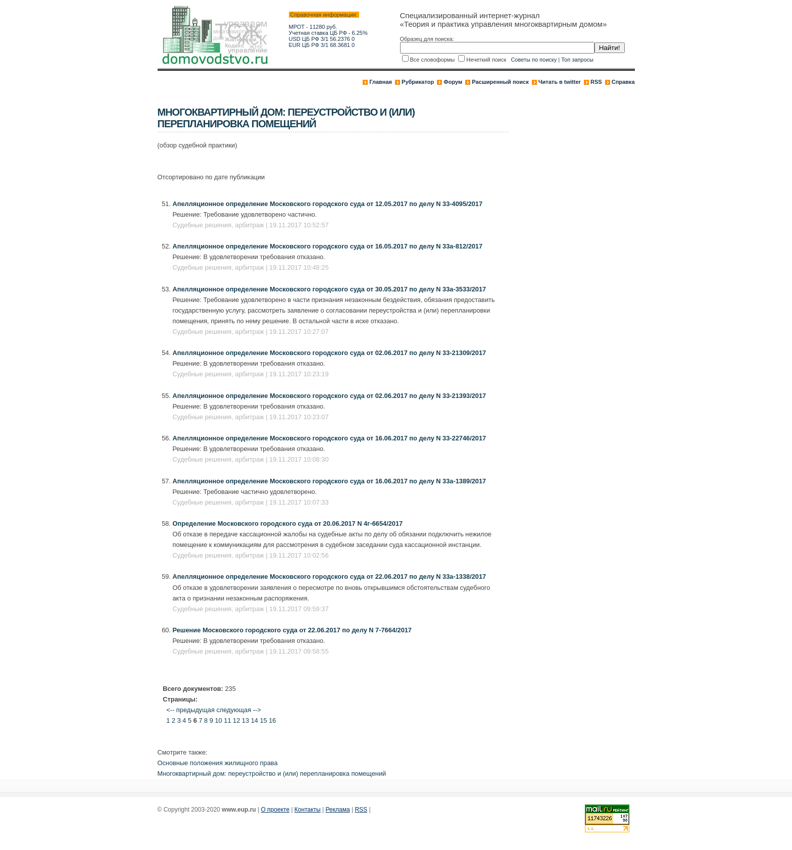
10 (218, 720)
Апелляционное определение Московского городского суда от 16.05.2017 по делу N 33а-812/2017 (328, 246)
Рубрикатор (418, 82)
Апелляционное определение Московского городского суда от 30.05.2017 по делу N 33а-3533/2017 (329, 289)
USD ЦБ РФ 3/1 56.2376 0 (322, 39)
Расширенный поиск (500, 82)
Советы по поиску (534, 60)
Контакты (307, 809)
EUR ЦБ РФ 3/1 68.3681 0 (322, 45)
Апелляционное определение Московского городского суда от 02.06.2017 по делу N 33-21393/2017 (329, 395)
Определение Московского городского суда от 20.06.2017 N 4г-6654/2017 (288, 523)
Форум (452, 82)
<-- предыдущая (190, 710)
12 (236, 720)
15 (263, 720)
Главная (380, 82)
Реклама (338, 809)
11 (227, 720)
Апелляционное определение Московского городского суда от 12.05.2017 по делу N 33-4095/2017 (328, 204)
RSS (596, 82)
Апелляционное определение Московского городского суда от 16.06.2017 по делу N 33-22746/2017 (329, 438)
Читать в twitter (559, 82)
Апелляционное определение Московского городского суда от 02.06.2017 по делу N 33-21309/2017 (329, 353)
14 (254, 720)
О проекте (275, 809)
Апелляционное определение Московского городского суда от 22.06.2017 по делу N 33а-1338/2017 (329, 576)
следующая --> (238, 710)
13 (245, 720)
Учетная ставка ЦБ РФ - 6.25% (328, 33)
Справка (623, 82)
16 (272, 720)
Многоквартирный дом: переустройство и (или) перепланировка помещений (272, 773)
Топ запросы (577, 60)
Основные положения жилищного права (218, 763)
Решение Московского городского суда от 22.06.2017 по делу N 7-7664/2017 (292, 630)
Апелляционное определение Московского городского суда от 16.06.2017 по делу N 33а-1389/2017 (329, 481)
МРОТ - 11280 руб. (313, 27)
